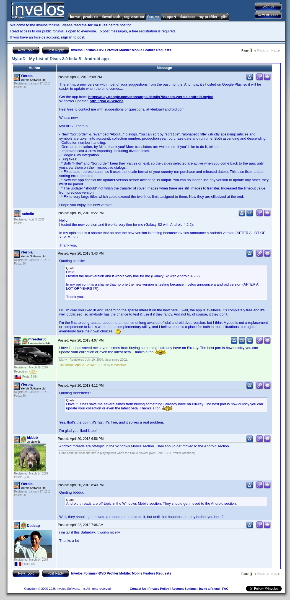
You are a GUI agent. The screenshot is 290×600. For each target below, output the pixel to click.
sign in (66, 37)
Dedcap (33, 526)
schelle (28, 214)
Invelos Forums (83, 50)
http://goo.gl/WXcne (106, 101)
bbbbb (32, 437)
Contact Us (138, 588)
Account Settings (184, 588)
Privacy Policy (158, 588)
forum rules (98, 25)
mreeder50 (37, 339)
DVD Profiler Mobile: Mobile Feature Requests (135, 50)
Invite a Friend (209, 588)
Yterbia (26, 76)
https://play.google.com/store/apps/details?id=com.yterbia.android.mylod (150, 97)
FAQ (225, 588)
